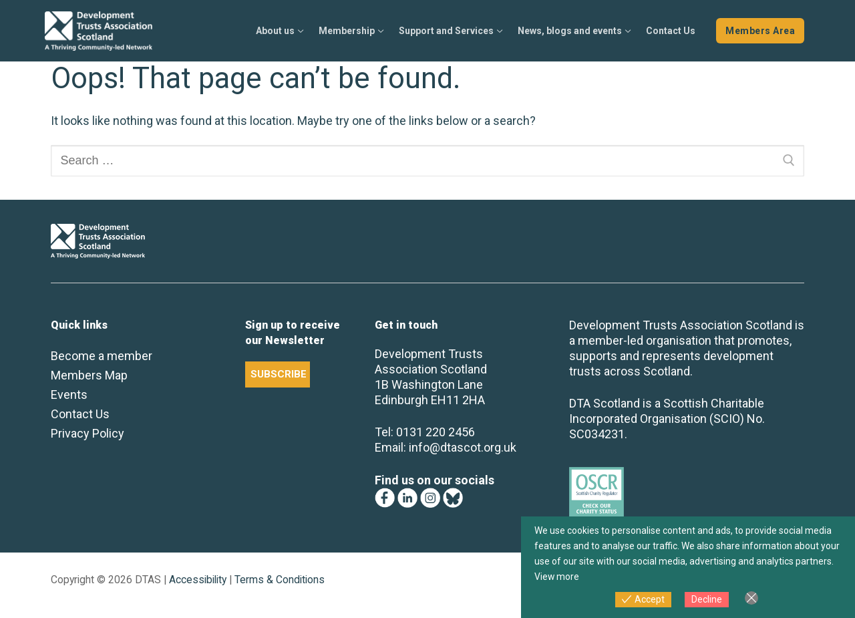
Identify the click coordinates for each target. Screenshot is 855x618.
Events (69, 395)
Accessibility (197, 579)
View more (557, 576)
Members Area (760, 30)
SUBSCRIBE (278, 374)
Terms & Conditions (279, 579)
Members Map (89, 375)
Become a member (101, 356)
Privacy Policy (87, 433)
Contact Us (80, 414)
